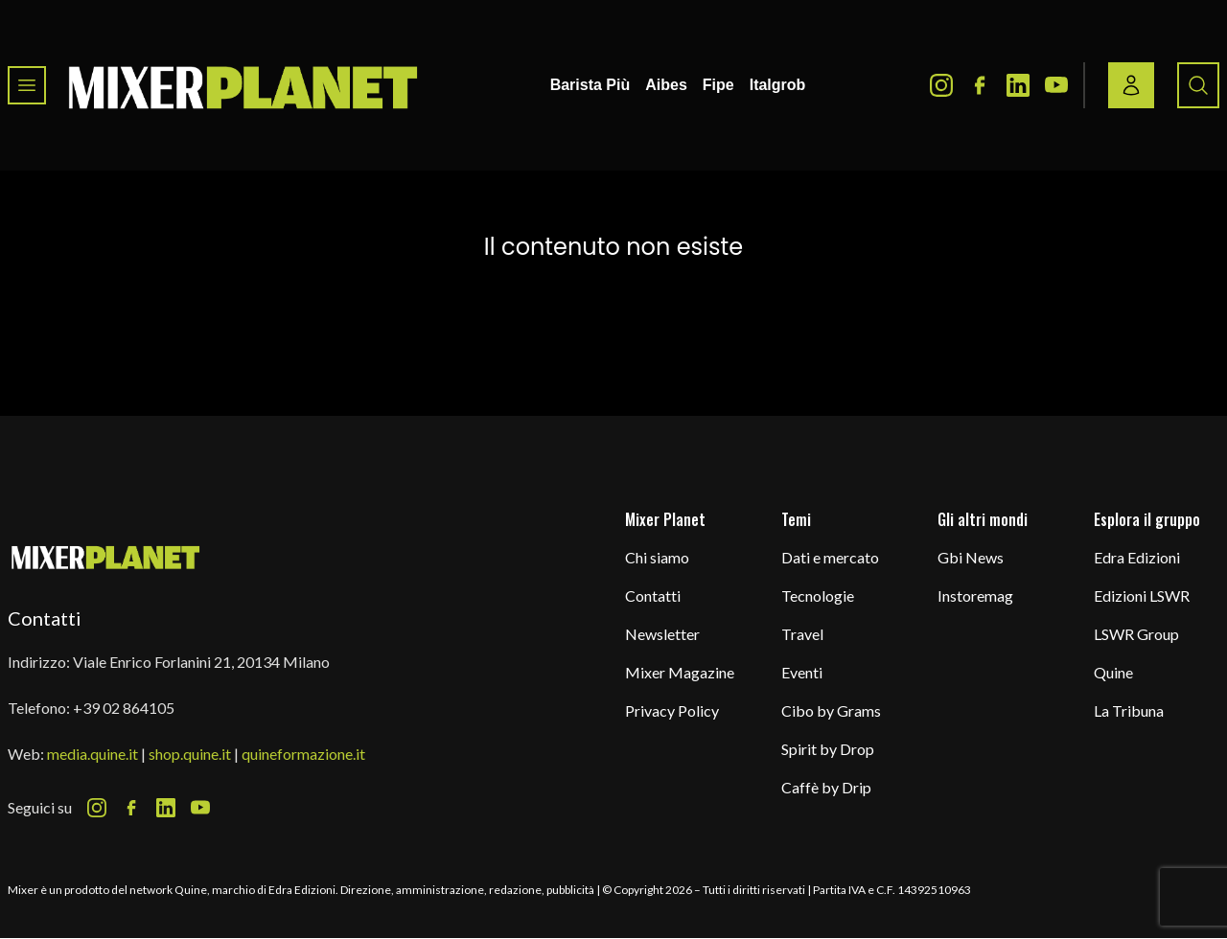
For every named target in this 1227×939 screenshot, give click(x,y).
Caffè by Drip (826, 787)
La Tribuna (1129, 710)
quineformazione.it (303, 753)
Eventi (801, 672)
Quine (1113, 672)
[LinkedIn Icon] (1018, 85)
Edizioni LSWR (1142, 595)
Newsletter (662, 634)
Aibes (666, 85)
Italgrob (778, 85)
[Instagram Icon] (941, 85)
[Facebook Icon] (979, 85)
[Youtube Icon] (1056, 85)
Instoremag (975, 595)
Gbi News (971, 557)
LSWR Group (1136, 634)
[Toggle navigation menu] (27, 85)
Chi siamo (657, 557)
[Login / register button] (1131, 85)
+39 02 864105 (123, 708)
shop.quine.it (190, 753)
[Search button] (1198, 85)
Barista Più (590, 85)
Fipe (718, 85)
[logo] (243, 85)
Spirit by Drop (827, 749)
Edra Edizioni (1137, 557)
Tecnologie (817, 595)
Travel (802, 634)
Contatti (653, 595)
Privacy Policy (672, 710)
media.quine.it (92, 753)
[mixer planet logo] (106, 556)
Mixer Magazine (679, 672)
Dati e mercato (830, 557)
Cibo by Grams (831, 710)
